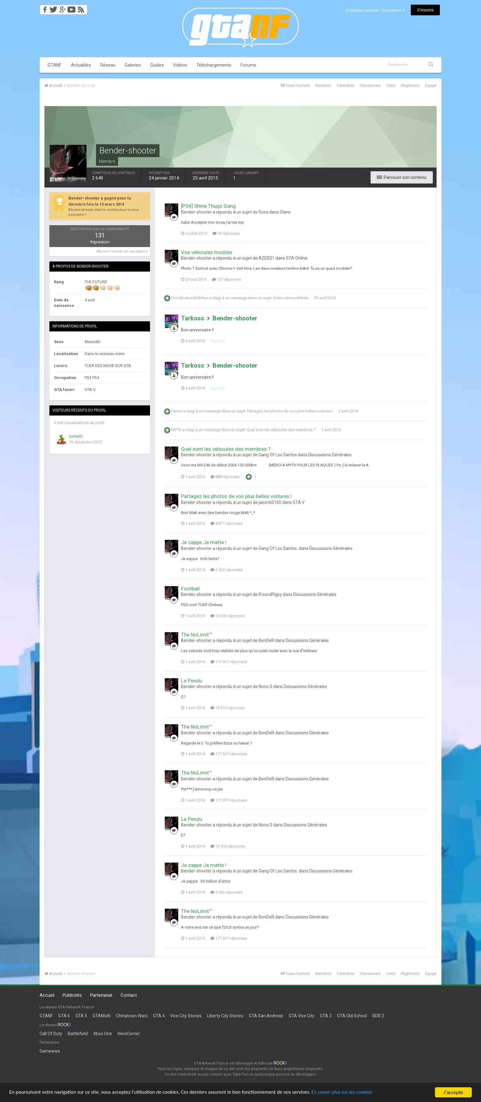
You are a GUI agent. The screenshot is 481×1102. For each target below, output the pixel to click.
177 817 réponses (228, 661)
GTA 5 (81, 1015)
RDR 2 (378, 1015)
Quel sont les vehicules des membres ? (281, 429)
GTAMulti (101, 1015)
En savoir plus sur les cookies (342, 1092)
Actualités (81, 65)
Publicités (72, 995)
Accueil (47, 995)
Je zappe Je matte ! (203, 542)
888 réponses (225, 476)
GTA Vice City (301, 1015)
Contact (129, 995)
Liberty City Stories (225, 1015)
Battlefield (78, 1033)
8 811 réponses (226, 523)
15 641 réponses (227, 615)
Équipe (431, 85)
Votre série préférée (290, 298)
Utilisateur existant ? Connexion (375, 10)
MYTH (176, 429)
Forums (248, 65)
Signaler (217, 340)
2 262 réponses (226, 569)
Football (190, 589)
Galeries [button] (133, 65)
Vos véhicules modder (207, 252)
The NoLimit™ (196, 635)
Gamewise (50, 1051)
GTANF (55, 65)
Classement (370, 85)
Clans (285, 212)
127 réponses (226, 279)
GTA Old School (352, 1015)
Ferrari (176, 411)
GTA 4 (159, 1015)
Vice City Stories (186, 1015)
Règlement (410, 85)
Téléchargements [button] (213, 65)
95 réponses (226, 233)
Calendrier (345, 85)
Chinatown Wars (132, 1015)
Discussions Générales (330, 454)
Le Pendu (191, 681)
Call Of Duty (51, 1033)
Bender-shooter (235, 318)
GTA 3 (326, 1015)
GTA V (299, 502)
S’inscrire (425, 10)
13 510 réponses (227, 708)
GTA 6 (64, 1015)
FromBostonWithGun (189, 298)
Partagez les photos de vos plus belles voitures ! (290, 411)
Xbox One (102, 1033)
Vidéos (180, 65)
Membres (323, 85)
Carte (390, 85)
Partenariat (101, 995)
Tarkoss (192, 318)
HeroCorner (128, 1033)
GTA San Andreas (266, 1015)
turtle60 (75, 436)
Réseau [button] (107, 65)
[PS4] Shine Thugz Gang (208, 206)
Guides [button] (157, 65)
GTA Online (296, 258)
